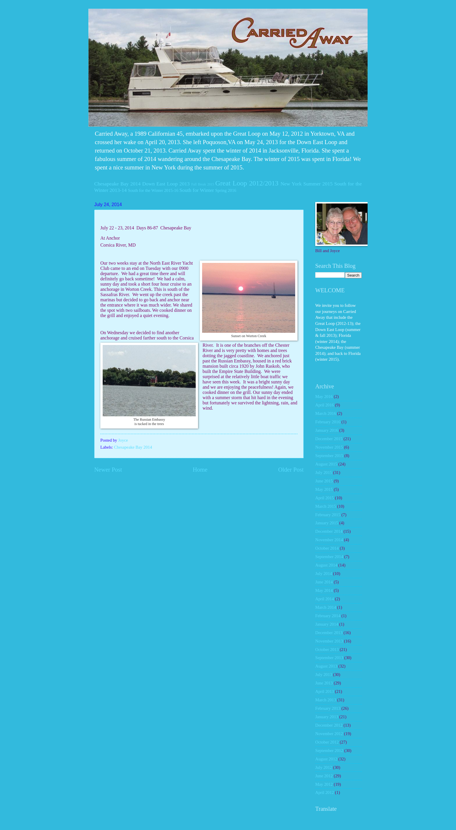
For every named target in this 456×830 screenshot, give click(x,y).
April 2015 (324, 497)
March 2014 (325, 607)
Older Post (291, 469)
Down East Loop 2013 (166, 184)
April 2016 (324, 405)
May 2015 (324, 489)
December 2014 (329, 531)
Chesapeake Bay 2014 (117, 184)
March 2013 (325, 700)
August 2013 (326, 666)
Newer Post (108, 469)
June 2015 (324, 481)
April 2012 (324, 792)
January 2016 (326, 430)
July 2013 (323, 674)
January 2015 (326, 523)
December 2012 (329, 725)
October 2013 (327, 649)
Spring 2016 (225, 190)
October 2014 (327, 548)
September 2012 (329, 750)
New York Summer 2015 (306, 184)
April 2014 (324, 599)
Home (200, 469)
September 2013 (329, 657)
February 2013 (327, 708)
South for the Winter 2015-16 (153, 190)
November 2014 (329, 539)
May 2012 (324, 784)
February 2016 (327, 422)
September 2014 (329, 556)
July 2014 (323, 573)
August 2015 (326, 464)
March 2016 (325, 413)
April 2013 (324, 691)
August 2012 (326, 759)
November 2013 (329, 641)
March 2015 (325, 506)
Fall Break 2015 (202, 184)
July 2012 (323, 767)
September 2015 (329, 455)
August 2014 (326, 565)
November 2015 (329, 447)
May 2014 (324, 590)
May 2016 (324, 396)
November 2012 (329, 733)
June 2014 (324, 582)
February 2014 (327, 615)
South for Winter (196, 190)
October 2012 (327, 742)
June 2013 (324, 683)
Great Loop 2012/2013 (246, 183)
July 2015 (323, 472)
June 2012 (324, 776)
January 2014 (326, 624)
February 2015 (327, 514)
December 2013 (329, 632)
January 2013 (326, 716)
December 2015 (329, 438)
